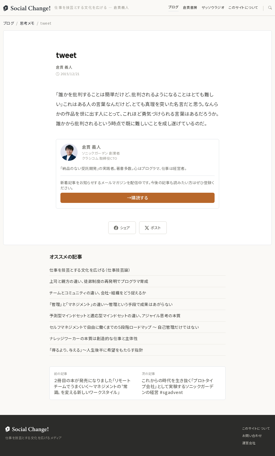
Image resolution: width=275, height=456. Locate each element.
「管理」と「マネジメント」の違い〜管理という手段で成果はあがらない (111, 304)
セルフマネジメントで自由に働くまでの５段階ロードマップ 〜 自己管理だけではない (124, 327)
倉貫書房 (190, 7)
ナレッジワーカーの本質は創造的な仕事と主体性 (93, 338)
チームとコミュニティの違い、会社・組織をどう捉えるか (97, 293)
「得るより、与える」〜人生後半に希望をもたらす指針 (96, 350)
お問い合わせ (252, 435)
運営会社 (249, 442)
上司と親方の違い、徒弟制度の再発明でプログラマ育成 (98, 281)
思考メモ (27, 23)
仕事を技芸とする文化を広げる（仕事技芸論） (90, 270)
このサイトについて (243, 7)
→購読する (137, 197)
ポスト (153, 227)
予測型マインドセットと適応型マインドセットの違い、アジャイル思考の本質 (115, 315)
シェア (122, 227)
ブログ (173, 6)
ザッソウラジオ (213, 7)
